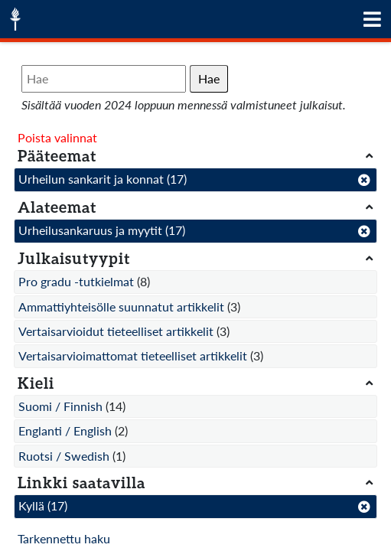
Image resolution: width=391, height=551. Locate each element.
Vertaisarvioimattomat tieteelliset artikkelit (132, 355)
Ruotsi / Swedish (63, 455)
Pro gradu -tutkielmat (76, 281)
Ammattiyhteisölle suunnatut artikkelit (121, 306)
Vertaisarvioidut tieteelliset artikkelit (115, 331)
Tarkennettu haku (64, 538)
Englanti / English (65, 430)
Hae (209, 78)
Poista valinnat (57, 137)
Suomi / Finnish (60, 406)
